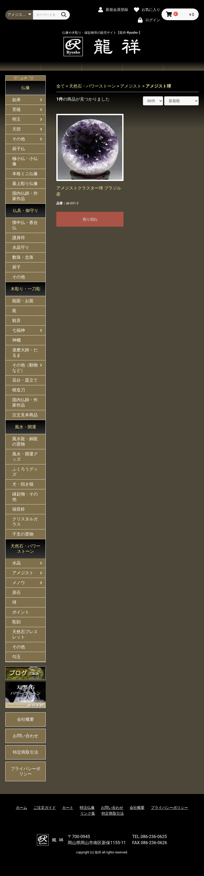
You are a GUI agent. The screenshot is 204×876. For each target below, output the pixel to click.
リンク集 (87, 813)
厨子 (16, 267)
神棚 (16, 340)
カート (67, 807)
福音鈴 (18, 509)
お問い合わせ (142, 66)
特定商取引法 (25, 752)
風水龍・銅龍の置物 (25, 441)
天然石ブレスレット (25, 634)
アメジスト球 (158, 86)
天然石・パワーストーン (25, 548)
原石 (16, 592)
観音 (16, 320)
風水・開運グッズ (25, 456)
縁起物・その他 (25, 496)
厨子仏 (18, 148)
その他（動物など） (25, 368)
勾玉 (16, 656)
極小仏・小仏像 (25, 161)
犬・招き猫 (22, 484)
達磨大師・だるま (25, 352)
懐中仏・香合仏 (25, 225)
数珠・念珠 (22, 257)
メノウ (18, 582)
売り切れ (90, 219)
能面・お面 (22, 300)
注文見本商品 (25, 414)
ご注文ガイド (102, 66)
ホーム (20, 66)
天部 (16, 129)
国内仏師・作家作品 (25, 196)
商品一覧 (61, 66)
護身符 (18, 237)
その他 (18, 138)
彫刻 (16, 621)
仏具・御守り (25, 210)
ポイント (20, 612)
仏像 (25, 87)
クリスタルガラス (25, 521)
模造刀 (18, 389)
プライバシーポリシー (25, 771)
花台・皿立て (25, 380)
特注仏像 (87, 807)
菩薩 (16, 109)
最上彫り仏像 (25, 183)
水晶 (16, 563)
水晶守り (20, 247)
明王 (16, 119)
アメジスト (22, 572)
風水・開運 (25, 426)
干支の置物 (22, 534)
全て (60, 86)
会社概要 (183, 66)
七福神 (18, 330)
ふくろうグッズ (25, 472)
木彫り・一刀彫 (25, 288)
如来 (16, 99)
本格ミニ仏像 (25, 173)
